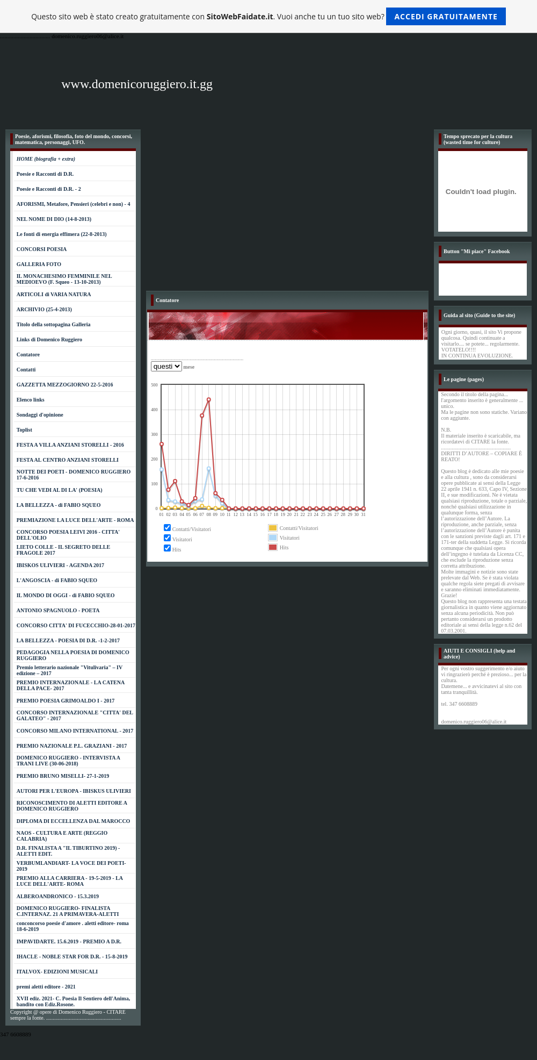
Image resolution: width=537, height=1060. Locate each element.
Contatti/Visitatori (191, 529)
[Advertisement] (287, 210)
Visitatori (182, 539)
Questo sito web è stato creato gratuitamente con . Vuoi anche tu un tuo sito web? (268, 16)
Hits (177, 550)
